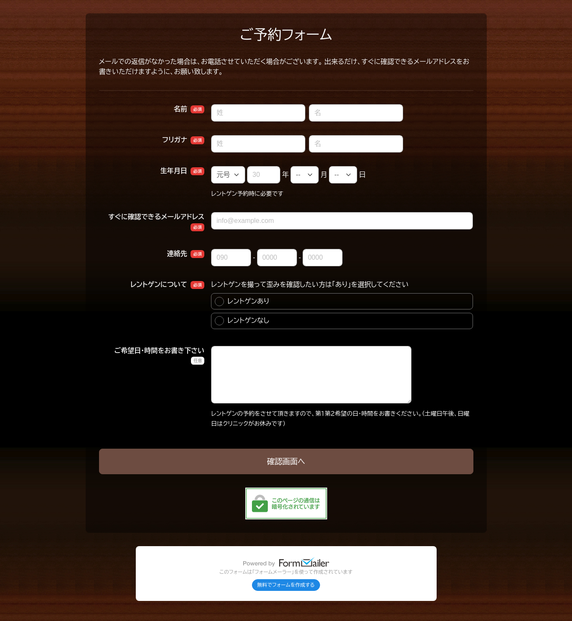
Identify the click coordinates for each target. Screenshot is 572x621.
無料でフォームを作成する (286, 585)
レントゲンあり (242, 301)
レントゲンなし (242, 320)
